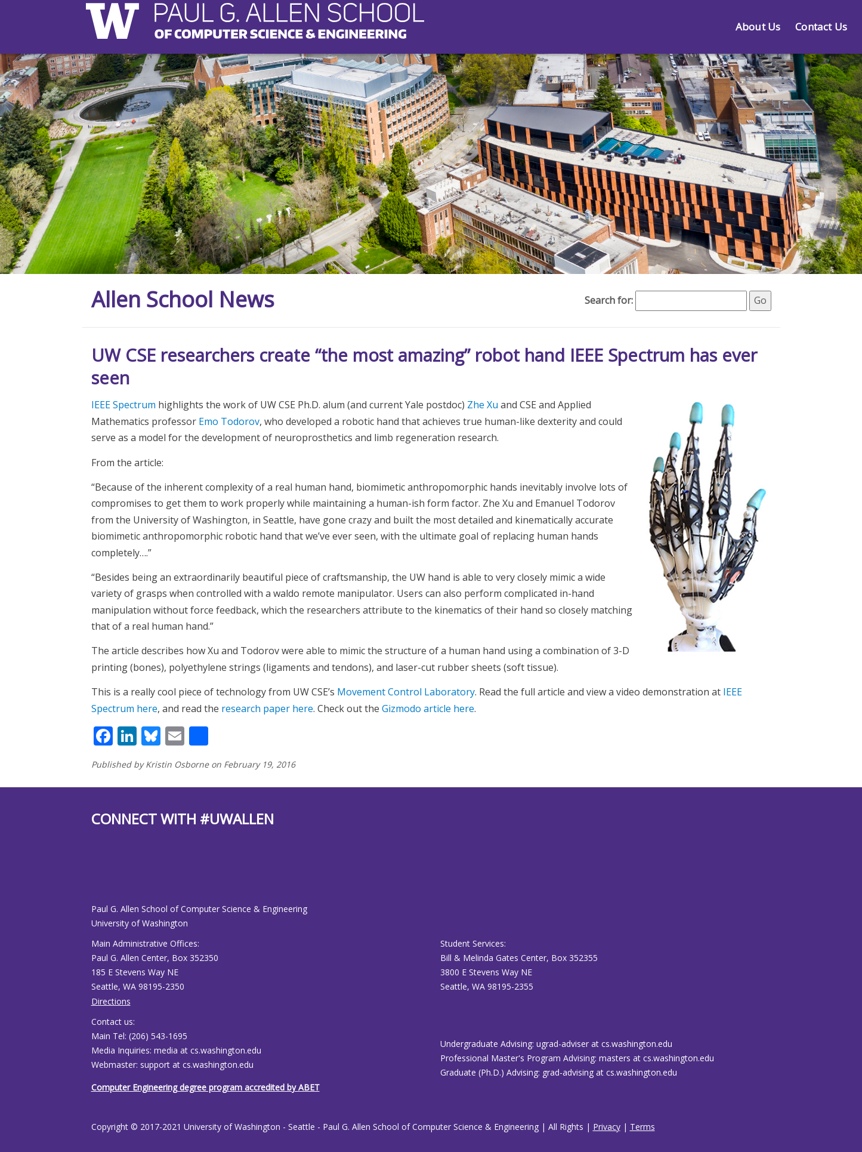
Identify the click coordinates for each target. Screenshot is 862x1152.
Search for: (609, 300)
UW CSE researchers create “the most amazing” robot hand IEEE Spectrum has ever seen (424, 366)
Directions (111, 1001)
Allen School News (182, 299)
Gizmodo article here (428, 708)
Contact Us (821, 26)
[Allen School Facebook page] (94, 874)
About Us (758, 26)
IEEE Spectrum (123, 404)
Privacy (606, 1126)
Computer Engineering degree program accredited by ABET (205, 1087)
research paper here (267, 708)
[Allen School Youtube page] (100, 874)
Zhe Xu (482, 404)
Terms (642, 1126)
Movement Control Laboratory (406, 691)
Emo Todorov (229, 421)
